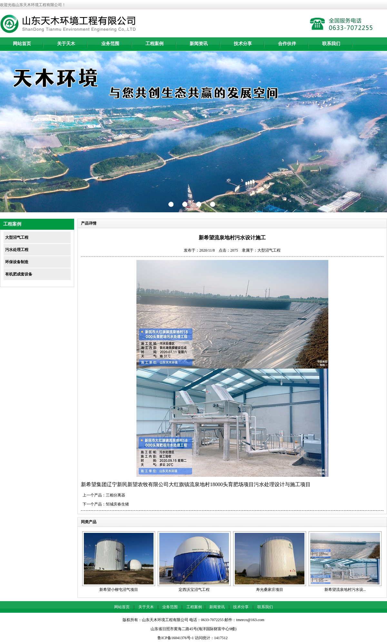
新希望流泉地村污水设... (345, 589)
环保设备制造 (16, 262)
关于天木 (66, 43)
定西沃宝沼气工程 (194, 589)
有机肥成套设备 (18, 274)
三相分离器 (115, 495)
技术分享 (243, 43)
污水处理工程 (16, 249)
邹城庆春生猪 (117, 504)
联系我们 (331, 43)
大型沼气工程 (16, 237)
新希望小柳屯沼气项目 (118, 589)
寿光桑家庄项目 (269, 589)
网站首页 (22, 43)
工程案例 (154, 43)
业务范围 (110, 43)
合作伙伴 (287, 43)
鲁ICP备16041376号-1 (175, 638)
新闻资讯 (199, 43)
